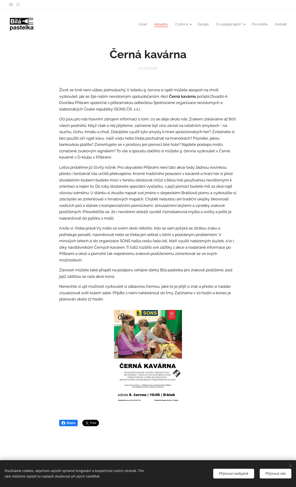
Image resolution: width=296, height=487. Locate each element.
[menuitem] (137, 24)
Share (69, 423)
